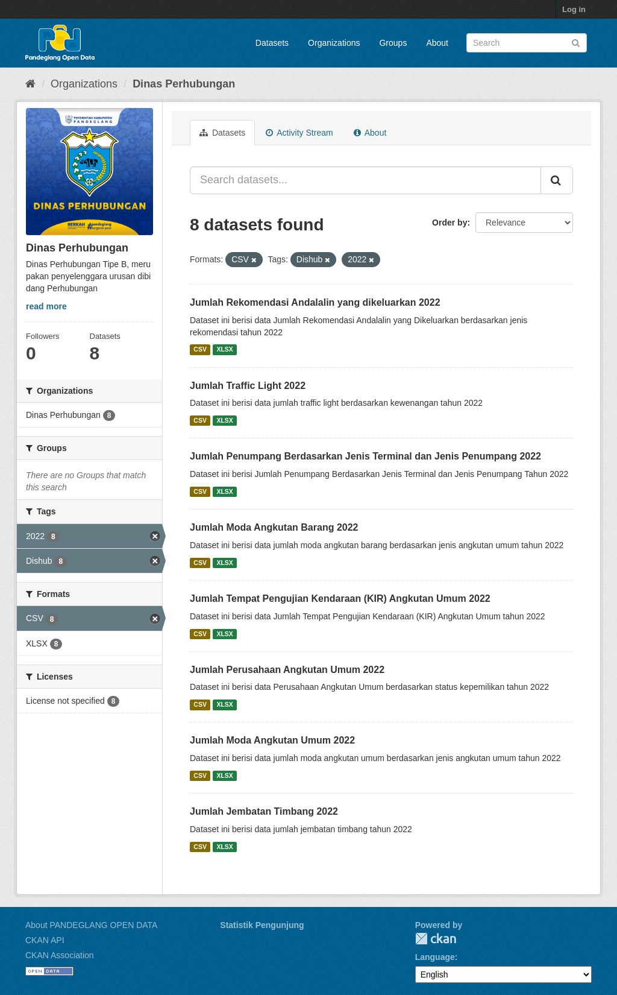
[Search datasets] (526, 42)
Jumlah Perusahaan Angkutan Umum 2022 (287, 670)
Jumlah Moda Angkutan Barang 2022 (274, 527)
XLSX (224, 349)
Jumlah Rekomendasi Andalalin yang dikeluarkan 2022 (315, 302)
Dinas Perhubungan (184, 84)
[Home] (30, 84)
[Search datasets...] (365, 180)
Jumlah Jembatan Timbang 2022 (264, 811)
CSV (200, 349)
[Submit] (576, 42)
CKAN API (44, 940)
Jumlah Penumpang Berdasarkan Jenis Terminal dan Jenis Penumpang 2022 (365, 456)
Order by (449, 222)
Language (435, 957)
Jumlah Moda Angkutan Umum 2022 (272, 740)
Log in (574, 9)
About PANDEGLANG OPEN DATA (91, 925)
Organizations (334, 43)
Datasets (272, 43)
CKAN (435, 938)
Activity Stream (299, 132)
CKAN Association (59, 955)
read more (46, 306)
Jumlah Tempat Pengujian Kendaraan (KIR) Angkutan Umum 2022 (340, 598)
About (437, 43)
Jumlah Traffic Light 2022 (247, 386)
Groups (393, 43)
